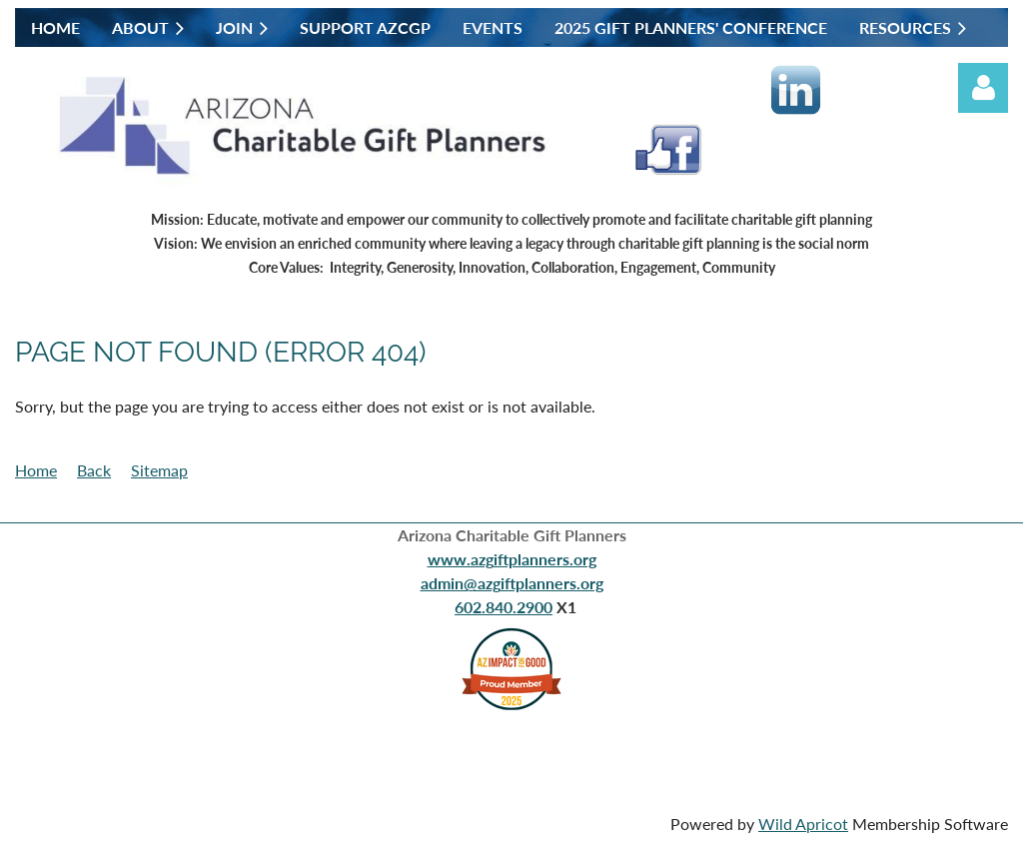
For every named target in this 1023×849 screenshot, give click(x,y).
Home (36, 469)
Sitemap (159, 469)
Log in (983, 88)
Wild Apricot (803, 823)
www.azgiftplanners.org (512, 558)
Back (94, 469)
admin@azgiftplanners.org (512, 582)
